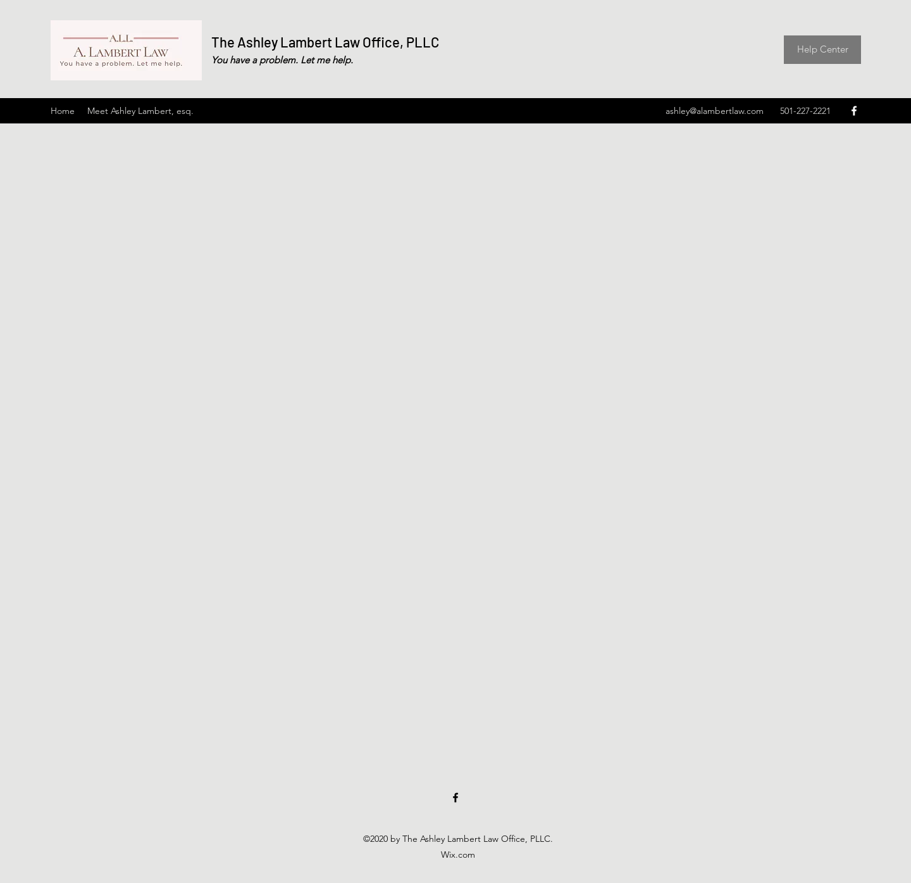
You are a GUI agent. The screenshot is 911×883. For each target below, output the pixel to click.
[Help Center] (822, 49)
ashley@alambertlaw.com (715, 110)
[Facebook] (854, 110)
